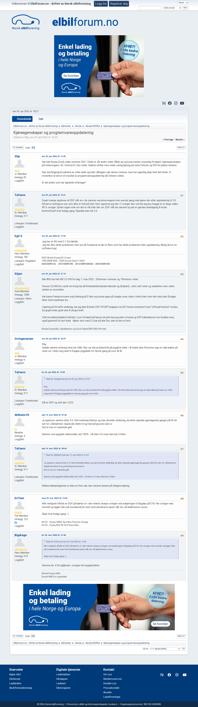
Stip (17, 156)
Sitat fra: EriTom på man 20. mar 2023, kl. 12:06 (66, 542)
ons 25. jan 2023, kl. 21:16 (54, 274)
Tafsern (20, 195)
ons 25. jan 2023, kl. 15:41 (54, 195)
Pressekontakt (111, 687)
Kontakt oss (109, 683)
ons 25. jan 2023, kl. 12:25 (54, 156)
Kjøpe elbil (15, 674)
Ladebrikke (15, 683)
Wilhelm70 (22, 415)
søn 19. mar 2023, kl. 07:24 (54, 415)
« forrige (168, 139)
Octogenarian (24, 338)
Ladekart (61, 683)
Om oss (107, 674)
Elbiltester (14, 678)
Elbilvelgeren (63, 687)
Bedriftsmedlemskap (20, 687)
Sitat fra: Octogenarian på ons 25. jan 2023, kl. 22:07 (68, 379)
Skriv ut (181, 148)
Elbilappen (62, 678)
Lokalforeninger (111, 696)
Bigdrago (21, 535)
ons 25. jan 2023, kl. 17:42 (54, 236)
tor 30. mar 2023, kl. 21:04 (54, 535)
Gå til (145, 648)
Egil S (18, 236)
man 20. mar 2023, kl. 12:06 (54, 498)
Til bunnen (18, 148)
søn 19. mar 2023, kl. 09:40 (54, 448)
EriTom (19, 498)
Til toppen (17, 636)
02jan (18, 273)
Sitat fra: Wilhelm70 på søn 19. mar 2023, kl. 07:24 (67, 455)
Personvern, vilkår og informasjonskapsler (87, 704)
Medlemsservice (112, 678)
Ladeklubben (63, 674)
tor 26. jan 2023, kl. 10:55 (53, 372)
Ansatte (107, 692)
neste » (180, 139)
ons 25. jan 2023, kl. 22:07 (54, 338)
